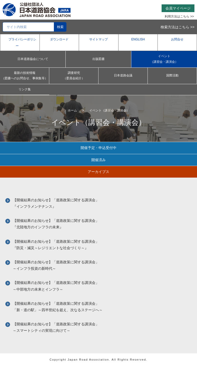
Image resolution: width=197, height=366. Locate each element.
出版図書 (98, 59)
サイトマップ (98, 39)
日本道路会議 (123, 75)
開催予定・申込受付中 (98, 148)
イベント (164, 59)
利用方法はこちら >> (179, 16)
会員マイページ (178, 8)
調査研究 (74, 76)
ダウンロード (59, 39)
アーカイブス (98, 172)
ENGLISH (138, 39)
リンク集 (24, 89)
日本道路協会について (32, 59)
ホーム (72, 110)
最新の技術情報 (24, 76)
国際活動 (172, 75)
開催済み (98, 160)
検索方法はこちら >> (177, 27)
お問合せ (177, 39)
